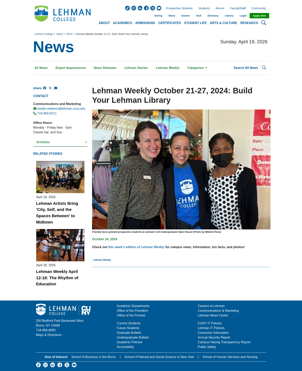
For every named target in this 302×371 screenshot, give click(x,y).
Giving (158, 15)
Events (185, 15)
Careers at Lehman (211, 306)
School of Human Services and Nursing (229, 357)
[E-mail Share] (57, 90)
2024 (69, 33)
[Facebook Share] (46, 90)
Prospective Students (178, 8)
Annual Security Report (214, 337)
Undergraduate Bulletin (133, 337)
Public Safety (207, 347)
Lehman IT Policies (211, 328)
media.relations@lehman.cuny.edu (59, 108)
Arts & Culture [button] (223, 23)
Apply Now (259, 15)
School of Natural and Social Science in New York (159, 357)
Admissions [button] (145, 23)
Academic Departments (133, 306)
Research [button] (249, 23)
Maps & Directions (49, 335)
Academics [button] (122, 23)
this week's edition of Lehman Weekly (136, 247)
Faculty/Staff (238, 8)
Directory (213, 15)
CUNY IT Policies (210, 323)
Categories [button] (197, 68)
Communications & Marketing (218, 310)
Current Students (129, 323)
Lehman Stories (136, 68)
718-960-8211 (45, 113)
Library (229, 15)
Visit (198, 15)
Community (260, 8)
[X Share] (51, 90)
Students (204, 8)
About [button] (104, 23)
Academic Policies (129, 342)
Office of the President (132, 310)
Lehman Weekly (168, 68)
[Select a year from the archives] (60, 142)
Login (243, 15)
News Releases (105, 68)
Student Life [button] (195, 23)
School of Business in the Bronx (93, 357)
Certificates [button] (169, 23)
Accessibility (125, 347)
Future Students (128, 328)
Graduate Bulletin (129, 332)
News (172, 15)
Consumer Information (213, 332)
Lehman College (44, 33)
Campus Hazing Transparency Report (224, 342)
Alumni (220, 8)
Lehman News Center (213, 315)
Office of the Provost (131, 315)
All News (41, 68)
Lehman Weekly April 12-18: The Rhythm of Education (57, 277)
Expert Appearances (70, 68)
